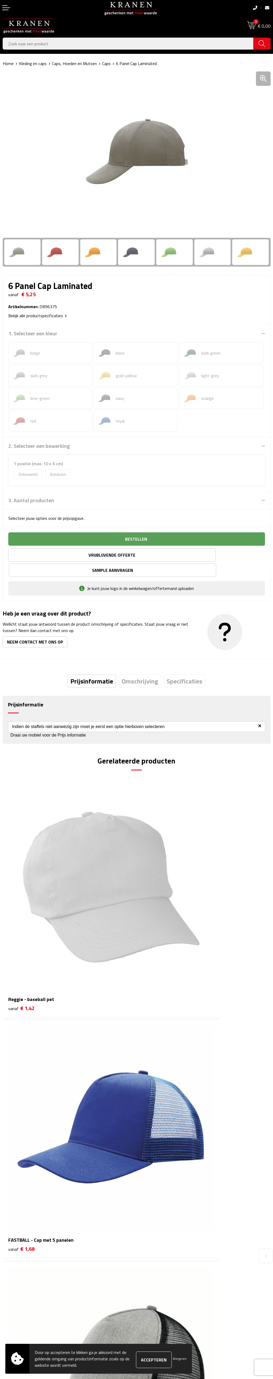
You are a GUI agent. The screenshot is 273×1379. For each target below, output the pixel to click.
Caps (106, 63)
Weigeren (180, 1358)
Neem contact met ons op (35, 627)
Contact (10, 1247)
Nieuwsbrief (150, 1172)
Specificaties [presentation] (184, 666)
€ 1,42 (21, 909)
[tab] (91, 666)
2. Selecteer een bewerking (39, 446)
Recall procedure (153, 1287)
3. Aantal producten (31, 500)
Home (8, 63)
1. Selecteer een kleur (32, 333)
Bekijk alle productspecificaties (37, 315)
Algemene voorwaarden (160, 1247)
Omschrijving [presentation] (140, 666)
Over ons (147, 1164)
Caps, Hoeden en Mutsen (74, 63)
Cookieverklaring (153, 1255)
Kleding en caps (33, 63)
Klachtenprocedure (155, 1263)
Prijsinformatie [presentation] (91, 666)
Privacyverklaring (154, 1279)
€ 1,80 (21, 1067)
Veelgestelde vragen (157, 1180)
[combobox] (128, 44)
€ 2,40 (155, 1067)
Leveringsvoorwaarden (159, 1271)
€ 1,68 (155, 909)
